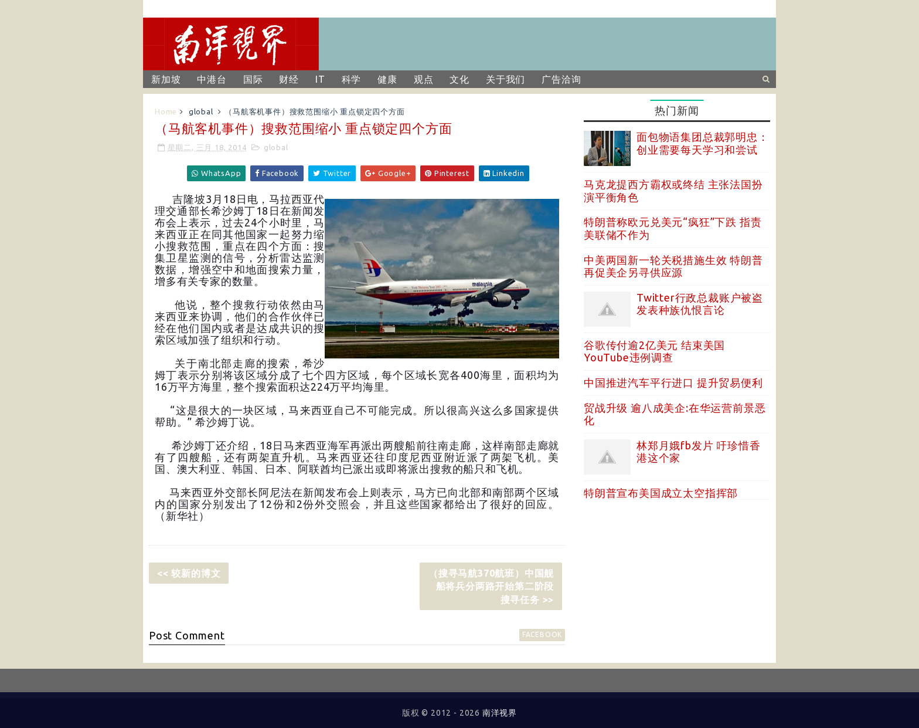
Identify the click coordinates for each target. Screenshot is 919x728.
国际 (253, 79)
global (201, 111)
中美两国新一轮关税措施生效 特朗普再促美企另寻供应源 (673, 266)
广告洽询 (561, 79)
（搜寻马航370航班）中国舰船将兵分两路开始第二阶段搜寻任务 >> (491, 586)
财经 (289, 79)
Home (166, 111)
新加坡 (166, 79)
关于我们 (505, 79)
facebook (542, 634)
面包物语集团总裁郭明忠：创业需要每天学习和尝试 (703, 143)
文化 (459, 79)
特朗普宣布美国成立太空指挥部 (661, 493)
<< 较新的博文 (188, 573)
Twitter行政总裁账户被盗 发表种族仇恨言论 (700, 304)
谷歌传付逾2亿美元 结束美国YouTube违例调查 (654, 351)
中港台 (211, 79)
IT (320, 79)
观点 (424, 79)
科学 (352, 79)
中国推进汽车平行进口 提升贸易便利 (673, 382)
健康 (387, 79)
